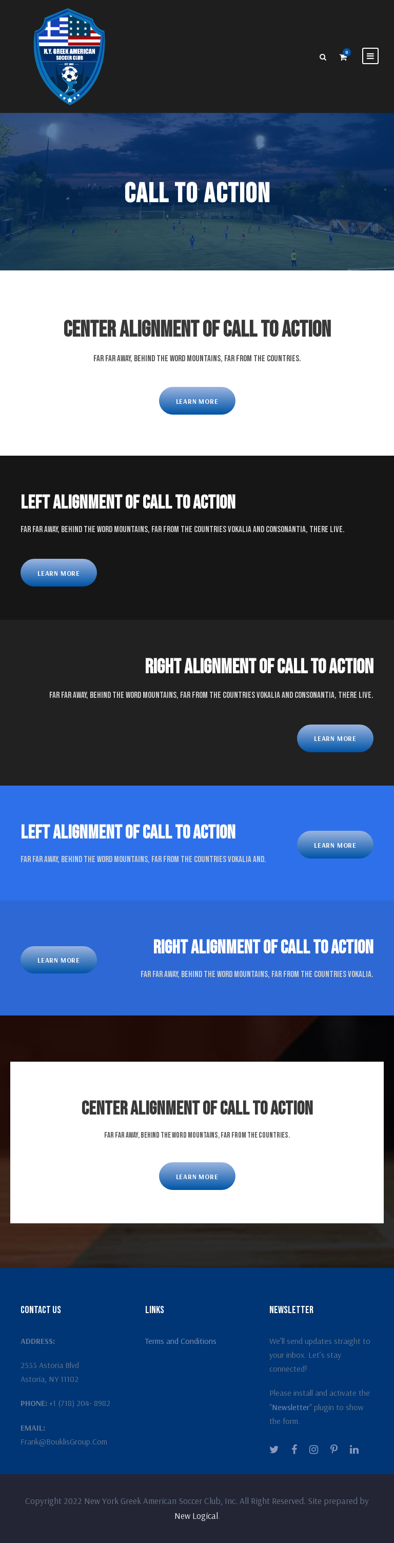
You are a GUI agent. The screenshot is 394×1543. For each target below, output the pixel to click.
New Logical (196, 1515)
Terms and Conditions (180, 1341)
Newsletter (290, 1407)
